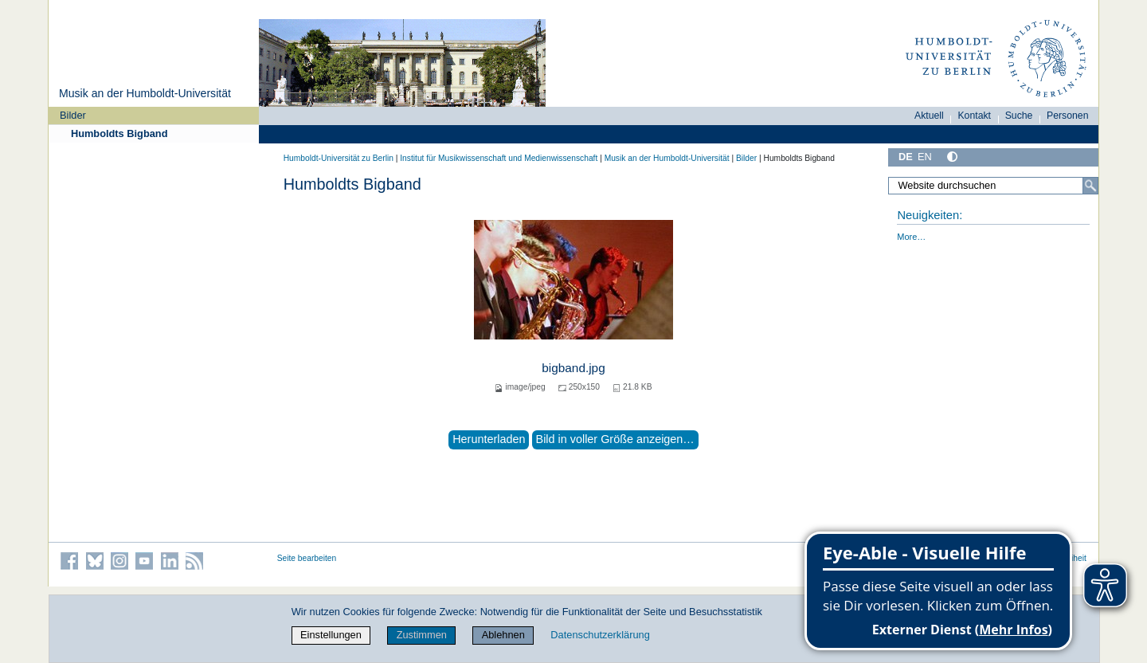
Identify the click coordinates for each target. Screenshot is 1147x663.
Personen (1068, 115)
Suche (1019, 115)
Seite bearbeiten (307, 558)
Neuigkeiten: (929, 215)
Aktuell (929, 115)
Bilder (73, 115)
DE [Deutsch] (905, 157)
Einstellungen (331, 635)
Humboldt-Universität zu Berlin (338, 158)
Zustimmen (422, 635)
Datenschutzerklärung (599, 635)
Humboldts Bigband (119, 133)
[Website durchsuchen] (993, 185)
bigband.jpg (573, 368)
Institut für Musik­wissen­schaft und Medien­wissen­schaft (498, 158)
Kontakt (974, 115)
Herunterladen (488, 439)
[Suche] (1090, 185)
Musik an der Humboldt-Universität (145, 93)
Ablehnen (503, 635)
